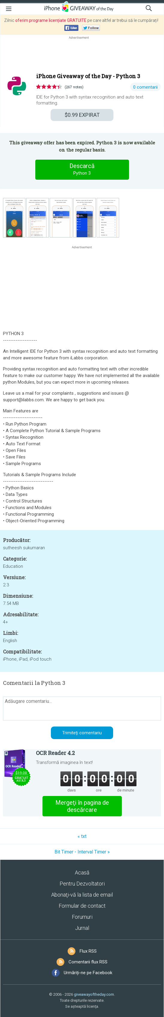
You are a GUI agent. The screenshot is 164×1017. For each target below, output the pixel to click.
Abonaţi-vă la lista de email (82, 895)
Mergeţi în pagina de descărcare (82, 806)
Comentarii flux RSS (88, 962)
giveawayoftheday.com (94, 994)
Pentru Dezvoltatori (82, 883)
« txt (82, 836)
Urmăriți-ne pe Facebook (88, 972)
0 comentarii (145, 87)
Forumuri (82, 917)
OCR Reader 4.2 (55, 752)
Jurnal (82, 928)
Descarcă (82, 169)
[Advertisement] (82, 55)
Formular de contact (82, 906)
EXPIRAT (82, 115)
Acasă (82, 872)
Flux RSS (88, 951)
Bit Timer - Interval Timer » (82, 852)
